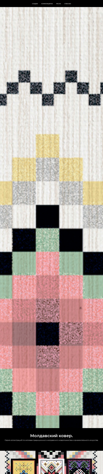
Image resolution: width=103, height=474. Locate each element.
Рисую (58, 3)
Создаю (35, 3)
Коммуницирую (47, 3)
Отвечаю (67, 3)
